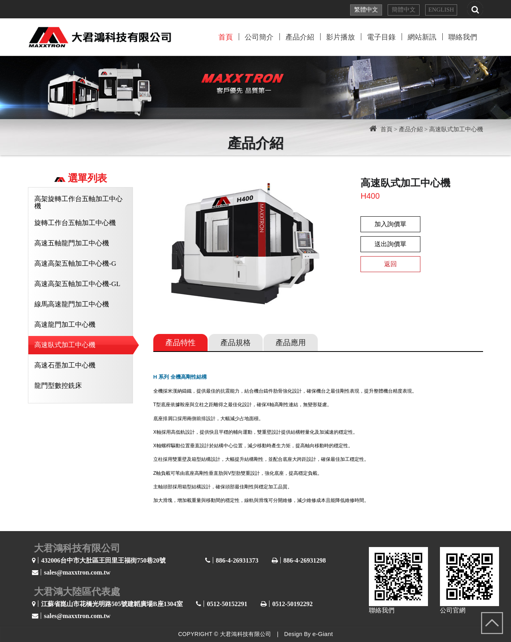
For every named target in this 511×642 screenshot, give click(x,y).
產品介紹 (299, 37)
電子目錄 (381, 37)
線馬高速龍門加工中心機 (71, 304)
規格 (235, 342)
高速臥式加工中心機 (64, 345)
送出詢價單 (390, 244)
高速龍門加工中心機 (64, 324)
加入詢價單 (390, 224)
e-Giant (323, 633)
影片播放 (340, 37)
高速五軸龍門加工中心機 (71, 243)
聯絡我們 (462, 37)
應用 (290, 342)
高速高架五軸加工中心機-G (75, 263)
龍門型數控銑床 (58, 385)
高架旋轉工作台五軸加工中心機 (78, 202)
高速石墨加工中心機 (64, 365)
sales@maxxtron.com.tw (77, 572)
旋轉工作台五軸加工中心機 (75, 223)
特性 (180, 342)
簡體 (404, 9)
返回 (390, 264)
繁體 (366, 9)
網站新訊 (422, 37)
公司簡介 (259, 37)
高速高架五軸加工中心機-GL (77, 284)
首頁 (225, 37)
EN (441, 9)
